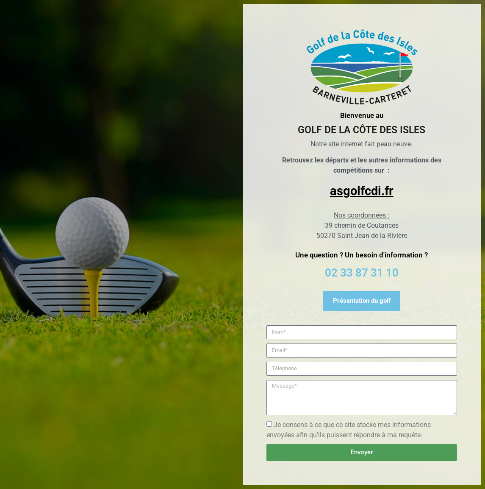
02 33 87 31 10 (362, 272)
